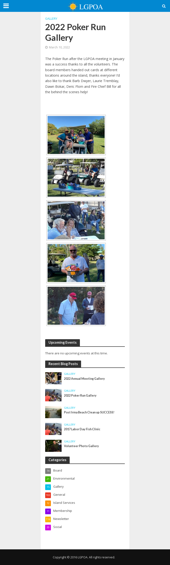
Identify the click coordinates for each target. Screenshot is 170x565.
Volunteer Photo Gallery (81, 446)
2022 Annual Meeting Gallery (84, 378)
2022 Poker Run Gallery (80, 395)
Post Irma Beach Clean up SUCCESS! (89, 412)
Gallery (51, 19)
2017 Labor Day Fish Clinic (82, 429)
